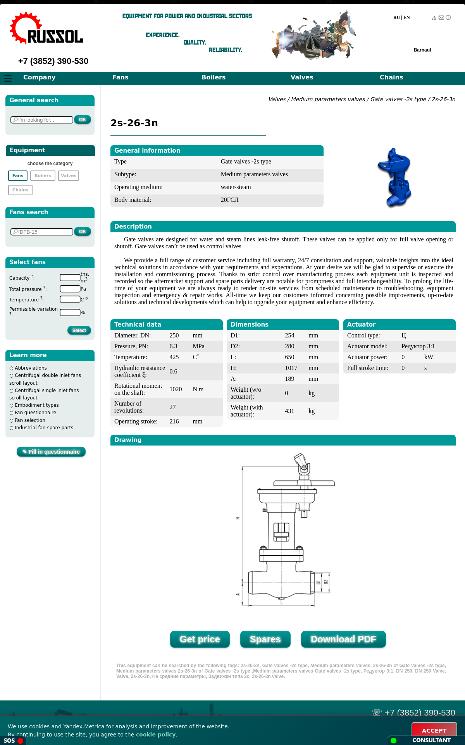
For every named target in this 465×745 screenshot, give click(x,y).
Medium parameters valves (328, 99)
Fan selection (30, 420)
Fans (120, 77)
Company (39, 77)
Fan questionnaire (35, 412)
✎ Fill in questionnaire (51, 452)
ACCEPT (434, 731)
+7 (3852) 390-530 (53, 61)
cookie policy (156, 734)
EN (406, 17)
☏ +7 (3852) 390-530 (413, 712)
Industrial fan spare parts (44, 427)
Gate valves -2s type (398, 99)
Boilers (214, 77)
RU (396, 17)
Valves (302, 77)
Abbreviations (31, 368)
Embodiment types (37, 405)
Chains (391, 77)
